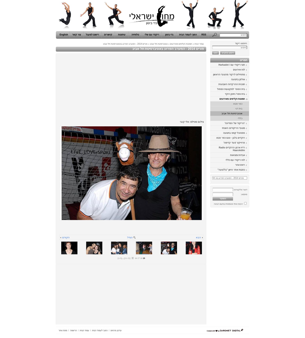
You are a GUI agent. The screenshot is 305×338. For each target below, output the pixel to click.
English (64, 34)
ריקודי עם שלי (152, 34)
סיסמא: (244, 194)
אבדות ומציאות (237, 155)
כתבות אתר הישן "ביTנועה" (231, 169)
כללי (240, 118)
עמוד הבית (199, 44)
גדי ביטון (169, 34)
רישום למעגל (92, 34)
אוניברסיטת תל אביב (232, 113)
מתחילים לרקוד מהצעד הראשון (229, 74)
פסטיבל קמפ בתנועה (234, 133)
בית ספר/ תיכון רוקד (235, 94)
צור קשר (76, 34)
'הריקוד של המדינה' (235, 123)
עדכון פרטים (116, 330)
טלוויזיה (135, 34)
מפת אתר (63, 330)
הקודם (66, 237)
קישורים (108, 34)
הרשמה (73, 330)
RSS (203, 34)
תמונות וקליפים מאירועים (232, 99)
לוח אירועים (239, 69)
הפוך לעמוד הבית (188, 34)
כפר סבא (237, 103)
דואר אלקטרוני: (240, 189)
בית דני (238, 108)
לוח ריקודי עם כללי (235, 160)
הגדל (130, 237)
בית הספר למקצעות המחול (231, 89)
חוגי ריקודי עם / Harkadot (231, 64)
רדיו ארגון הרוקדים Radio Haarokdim (232, 149)
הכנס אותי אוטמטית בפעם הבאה (228, 204)
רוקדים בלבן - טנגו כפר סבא (230, 137)
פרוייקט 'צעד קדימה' (234, 142)
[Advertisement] (237, 267)
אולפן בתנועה (238, 79)
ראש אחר (240, 165)
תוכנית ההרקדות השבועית (231, 84)
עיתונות (121, 34)
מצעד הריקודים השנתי (233, 128)
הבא (198, 237)
